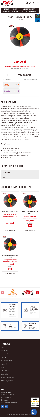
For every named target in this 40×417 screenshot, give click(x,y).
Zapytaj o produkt (32, 79)
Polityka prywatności (7, 381)
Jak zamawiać (5, 354)
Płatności (3, 357)
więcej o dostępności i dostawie (19, 68)
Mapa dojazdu (15, 10)
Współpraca (4, 350)
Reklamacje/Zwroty (6, 360)
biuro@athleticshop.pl (10, 403)
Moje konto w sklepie (30, 3)
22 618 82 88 (7, 397)
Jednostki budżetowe (7, 377)
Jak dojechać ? (5, 374)
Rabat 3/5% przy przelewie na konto (29, 10)
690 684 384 (7, 400)
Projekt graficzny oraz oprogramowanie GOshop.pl (20, 414)
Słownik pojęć (5, 371)
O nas (2, 347)
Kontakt (3, 367)
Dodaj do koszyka (24, 75)
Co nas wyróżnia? (7, 10)
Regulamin (4, 364)
